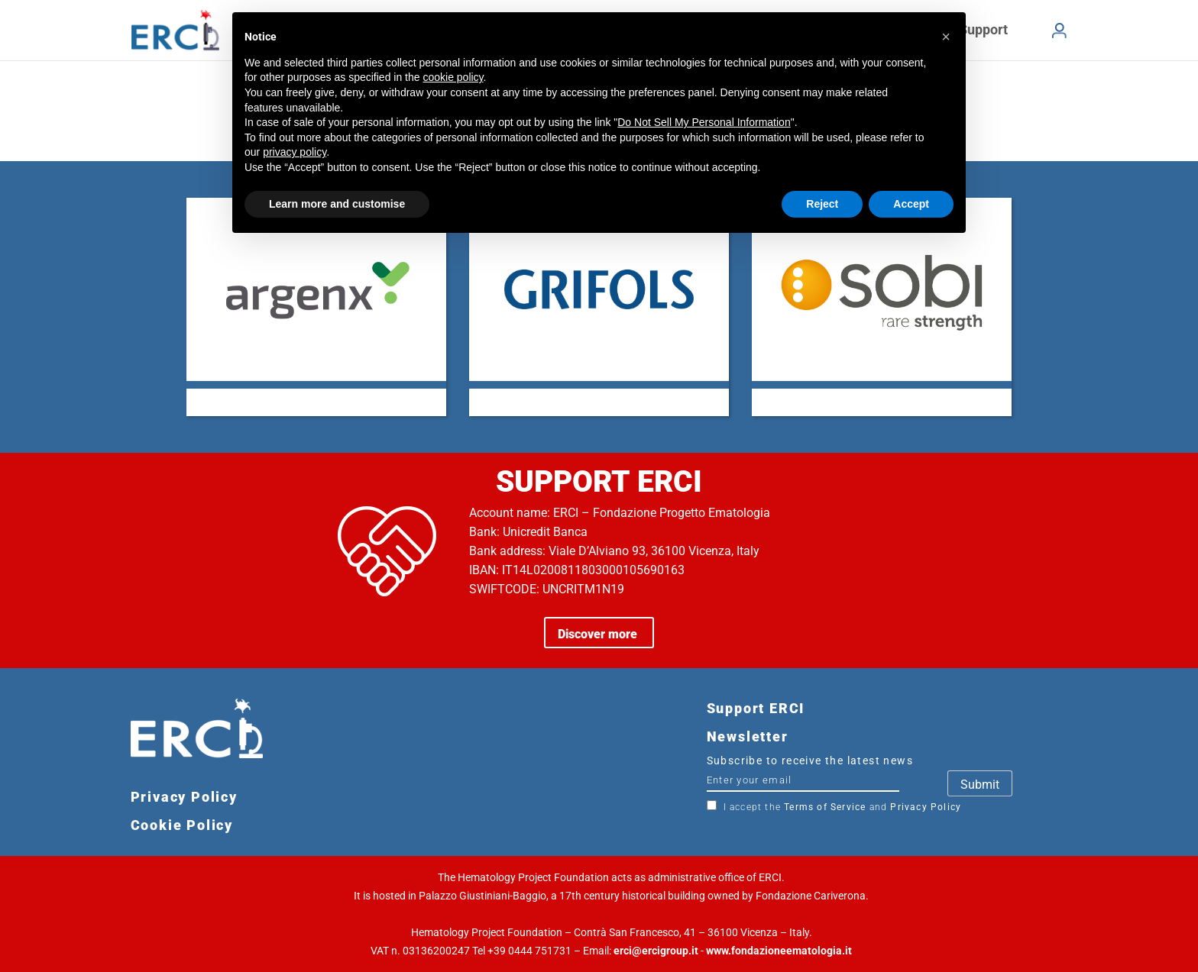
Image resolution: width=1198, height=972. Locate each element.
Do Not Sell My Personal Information (703, 122)
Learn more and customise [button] (337, 204)
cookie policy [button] (453, 77)
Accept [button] (911, 204)
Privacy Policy (925, 807)
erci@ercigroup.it (656, 951)
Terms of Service (825, 807)
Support (983, 29)
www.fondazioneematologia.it (779, 951)
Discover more (599, 634)
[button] (946, 36)
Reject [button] (822, 204)
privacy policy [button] (294, 152)
